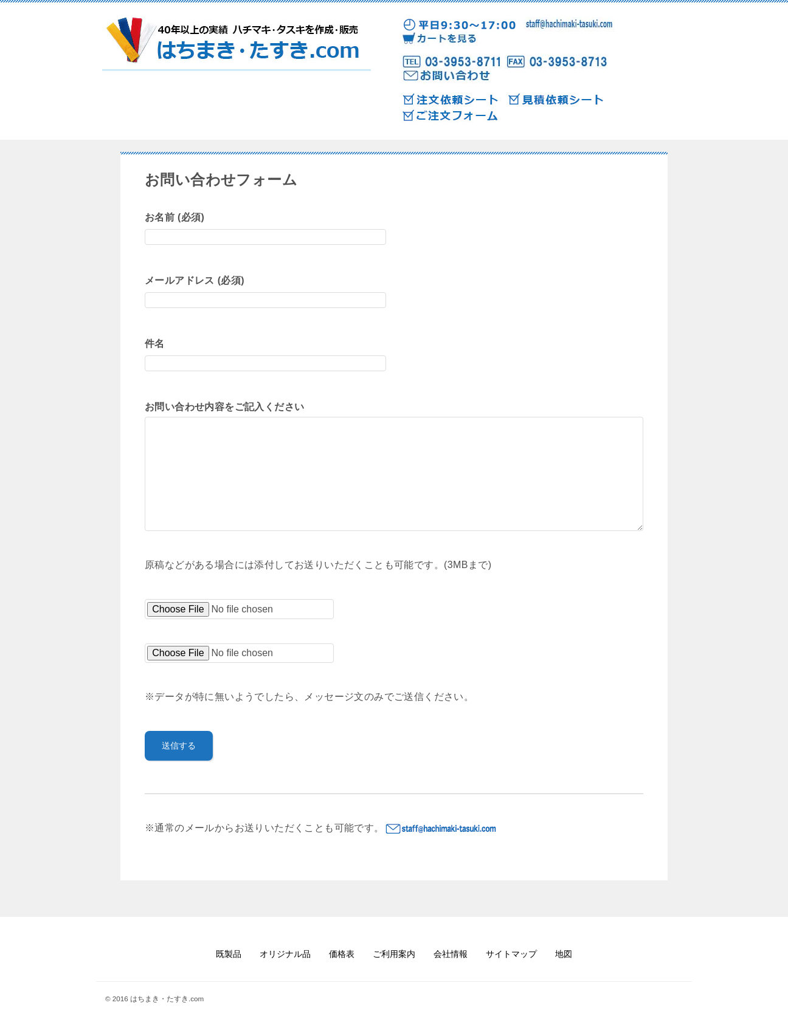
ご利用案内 (394, 954)
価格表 (341, 954)
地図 (563, 954)
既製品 (228, 954)
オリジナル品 (285, 954)
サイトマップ (511, 954)
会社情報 (451, 954)
